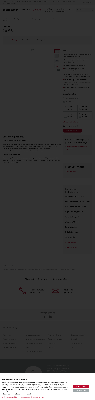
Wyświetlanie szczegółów (9, 397)
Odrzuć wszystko (81, 390)
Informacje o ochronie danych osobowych (32, 397)
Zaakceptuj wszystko (81, 386)
